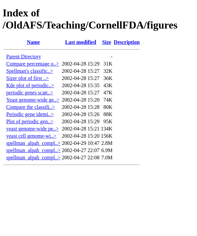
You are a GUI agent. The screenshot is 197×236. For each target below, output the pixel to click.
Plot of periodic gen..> (29, 121)
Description (127, 42)
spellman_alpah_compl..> (33, 143)
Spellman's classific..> (29, 71)
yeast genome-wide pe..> (32, 128)
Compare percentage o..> (32, 64)
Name (33, 42)
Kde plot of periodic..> (30, 85)
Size (106, 42)
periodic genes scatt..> (29, 92)
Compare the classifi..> (30, 107)
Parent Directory (23, 56)
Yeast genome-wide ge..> (32, 100)
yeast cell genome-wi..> (31, 136)
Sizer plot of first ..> (27, 78)
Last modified (80, 42)
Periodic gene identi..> (30, 114)
